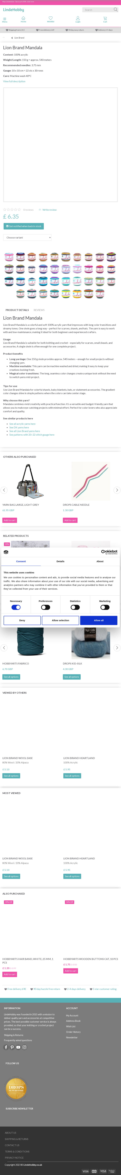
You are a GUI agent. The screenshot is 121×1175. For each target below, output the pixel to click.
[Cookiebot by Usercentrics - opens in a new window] (103, 552)
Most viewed (11, 792)
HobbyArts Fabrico (15, 663)
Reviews (39, 309)
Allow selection (60, 620)
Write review (49, 209)
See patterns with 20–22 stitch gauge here (31, 434)
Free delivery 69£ (16, 988)
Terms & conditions (17, 1151)
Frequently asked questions (18, 1040)
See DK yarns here (19, 427)
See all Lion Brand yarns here (24, 430)
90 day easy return (76, 30)
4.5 (23, 30)
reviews (28, 209)
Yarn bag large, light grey (20, 504)
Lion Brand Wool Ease (17, 757)
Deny (22, 620)
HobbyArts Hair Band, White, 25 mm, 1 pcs (27, 960)
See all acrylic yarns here (22, 423)
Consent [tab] (21, 561)
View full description (14, 81)
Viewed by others (15, 692)
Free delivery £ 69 (46, 30)
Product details (17, 309)
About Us (10, 1132)
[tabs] (105, 20)
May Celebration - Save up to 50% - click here (18, 2)
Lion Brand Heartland (79, 757)
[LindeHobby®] (14, 9)
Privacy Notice (14, 1157)
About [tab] (100, 561)
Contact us (12, 1145)
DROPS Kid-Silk (72, 663)
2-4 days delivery (76, 988)
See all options (11, 676)
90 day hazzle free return (46, 988)
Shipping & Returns (13, 1035)
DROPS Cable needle (76, 504)
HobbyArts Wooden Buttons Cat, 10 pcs (90, 958)
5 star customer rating (105, 988)
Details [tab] (60, 561)
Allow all (99, 620)
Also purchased (14, 893)
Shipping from (14, 30)
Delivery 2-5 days (105, 30)
